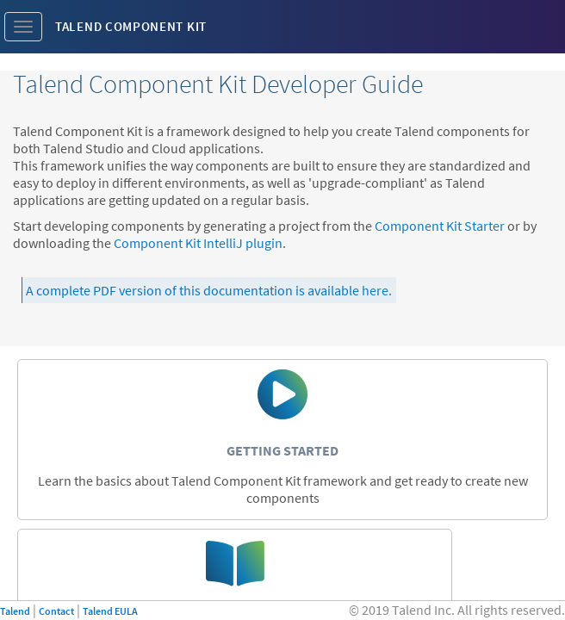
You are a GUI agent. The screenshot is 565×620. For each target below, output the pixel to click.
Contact (56, 610)
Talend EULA (110, 610)
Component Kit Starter (440, 225)
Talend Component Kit (131, 26)
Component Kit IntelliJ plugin (198, 242)
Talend (15, 610)
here (375, 290)
